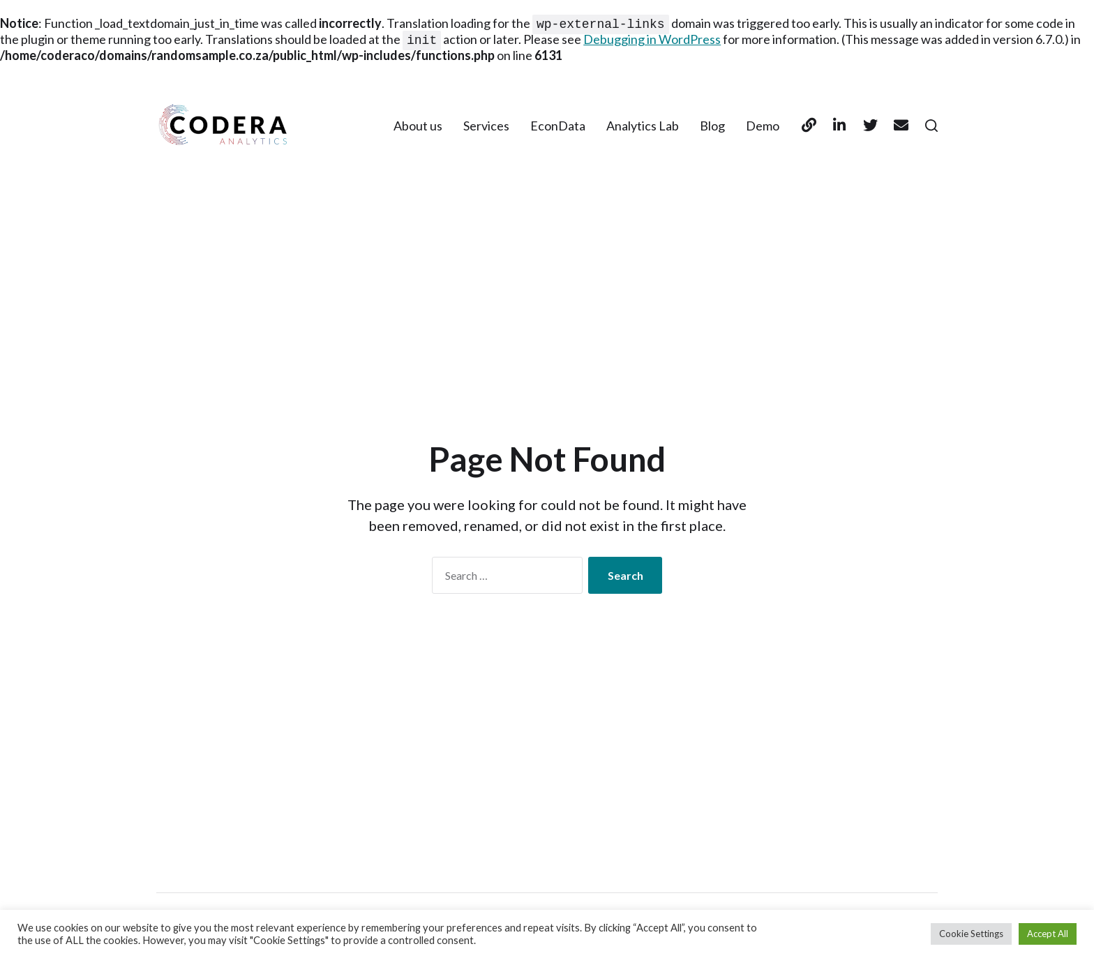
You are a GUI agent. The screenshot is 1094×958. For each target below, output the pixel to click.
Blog (712, 127)
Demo (762, 127)
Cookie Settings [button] (971, 933)
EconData (557, 127)
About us (418, 127)
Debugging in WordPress (652, 40)
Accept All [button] (1047, 933)
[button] (931, 127)
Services (486, 127)
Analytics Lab (642, 127)
